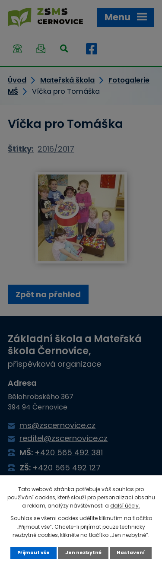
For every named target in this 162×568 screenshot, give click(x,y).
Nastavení (131, 552)
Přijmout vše (33, 552)
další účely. (125, 505)
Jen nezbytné (83, 552)
